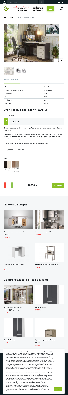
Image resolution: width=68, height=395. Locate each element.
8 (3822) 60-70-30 (21, 8)
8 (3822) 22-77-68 (37, 7)
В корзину (58, 185)
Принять (58, 389)
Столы (11, 17)
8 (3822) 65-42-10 (37, 10)
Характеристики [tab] (12, 79)
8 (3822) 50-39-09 (21, 10)
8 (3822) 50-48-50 (37, 8)
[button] (56, 61)
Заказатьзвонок (50, 8)
